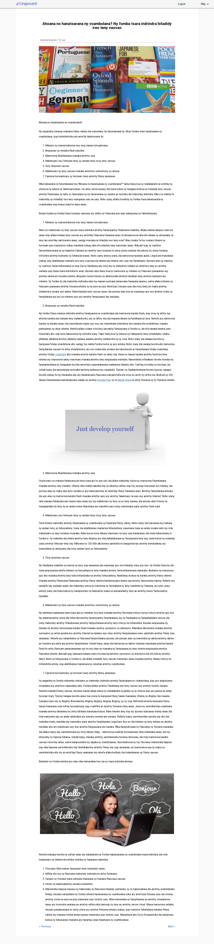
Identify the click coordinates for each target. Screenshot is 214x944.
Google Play (104, 380)
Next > (171, 926)
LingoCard (60, 354)
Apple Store (124, 380)
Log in (181, 4)
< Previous (45, 926)
